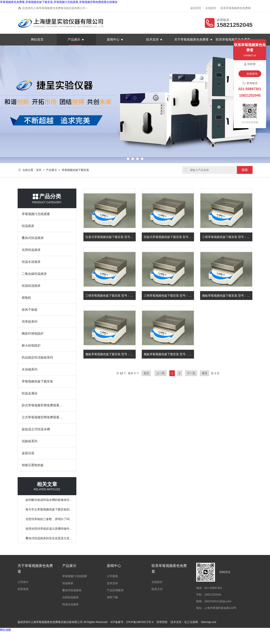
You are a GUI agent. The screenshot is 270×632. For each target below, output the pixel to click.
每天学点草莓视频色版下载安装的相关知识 (48, 509)
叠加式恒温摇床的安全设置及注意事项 (48, 538)
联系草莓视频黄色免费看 (235, 8)
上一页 (160, 373)
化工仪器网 (191, 622)
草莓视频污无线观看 (36, 214)
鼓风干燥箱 (29, 309)
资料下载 (112, 597)
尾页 (204, 373)
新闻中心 (113, 39)
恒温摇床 (28, 226)
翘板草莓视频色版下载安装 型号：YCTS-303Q (227, 295)
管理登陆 (161, 622)
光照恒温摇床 (31, 250)
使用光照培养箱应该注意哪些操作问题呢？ (48, 528)
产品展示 (74, 39)
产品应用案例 (115, 590)
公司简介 (23, 582)
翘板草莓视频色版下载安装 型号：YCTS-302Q (110, 354)
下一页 (191, 373)
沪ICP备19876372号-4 (140, 622)
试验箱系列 (29, 441)
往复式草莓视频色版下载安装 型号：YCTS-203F (110, 237)
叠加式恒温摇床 (33, 238)
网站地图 (5, 629)
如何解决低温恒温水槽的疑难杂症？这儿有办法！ (48, 499)
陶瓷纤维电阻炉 (33, 333)
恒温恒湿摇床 (31, 285)
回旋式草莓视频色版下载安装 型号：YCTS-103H (169, 237)
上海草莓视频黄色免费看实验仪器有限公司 (59, 8)
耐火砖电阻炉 (31, 345)
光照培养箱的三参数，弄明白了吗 (47, 519)
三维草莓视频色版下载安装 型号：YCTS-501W (169, 295)
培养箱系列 (29, 321)
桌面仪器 (28, 453)
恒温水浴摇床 (31, 261)
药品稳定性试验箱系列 (37, 357)
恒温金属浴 (29, 393)
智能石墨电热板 (33, 465)
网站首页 (37, 39)
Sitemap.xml (208, 622)
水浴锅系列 (29, 369)
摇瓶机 (26, 297)
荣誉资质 (23, 589)
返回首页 (195, 8)
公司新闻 (112, 576)
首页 (39, 170)
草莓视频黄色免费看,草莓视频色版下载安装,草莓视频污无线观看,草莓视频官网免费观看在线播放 (58, 2)
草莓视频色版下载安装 (37, 381)
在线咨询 (252, 73)
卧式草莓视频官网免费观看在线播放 (43, 405)
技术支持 (152, 39)
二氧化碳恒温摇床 (34, 273)
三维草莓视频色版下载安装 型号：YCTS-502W (110, 295)
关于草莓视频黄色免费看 (191, 39)
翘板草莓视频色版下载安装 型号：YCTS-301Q (169, 354)
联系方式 (157, 589)
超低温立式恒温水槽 (36, 429)
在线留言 (210, 8)
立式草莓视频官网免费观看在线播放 (43, 417)
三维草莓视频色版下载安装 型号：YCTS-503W (227, 237)
